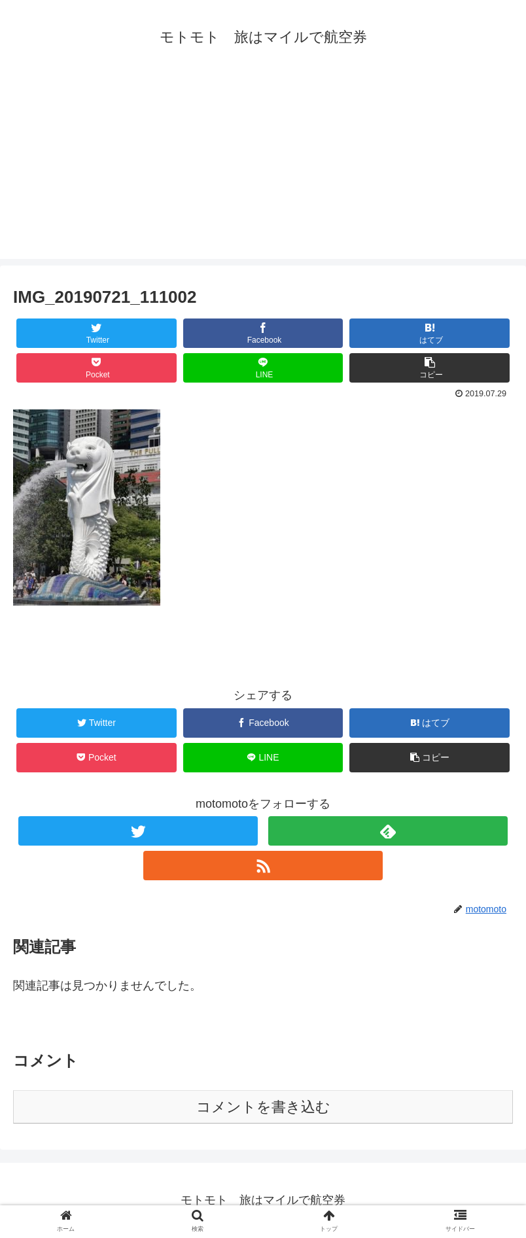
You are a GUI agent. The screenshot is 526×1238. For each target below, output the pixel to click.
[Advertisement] (263, 167)
